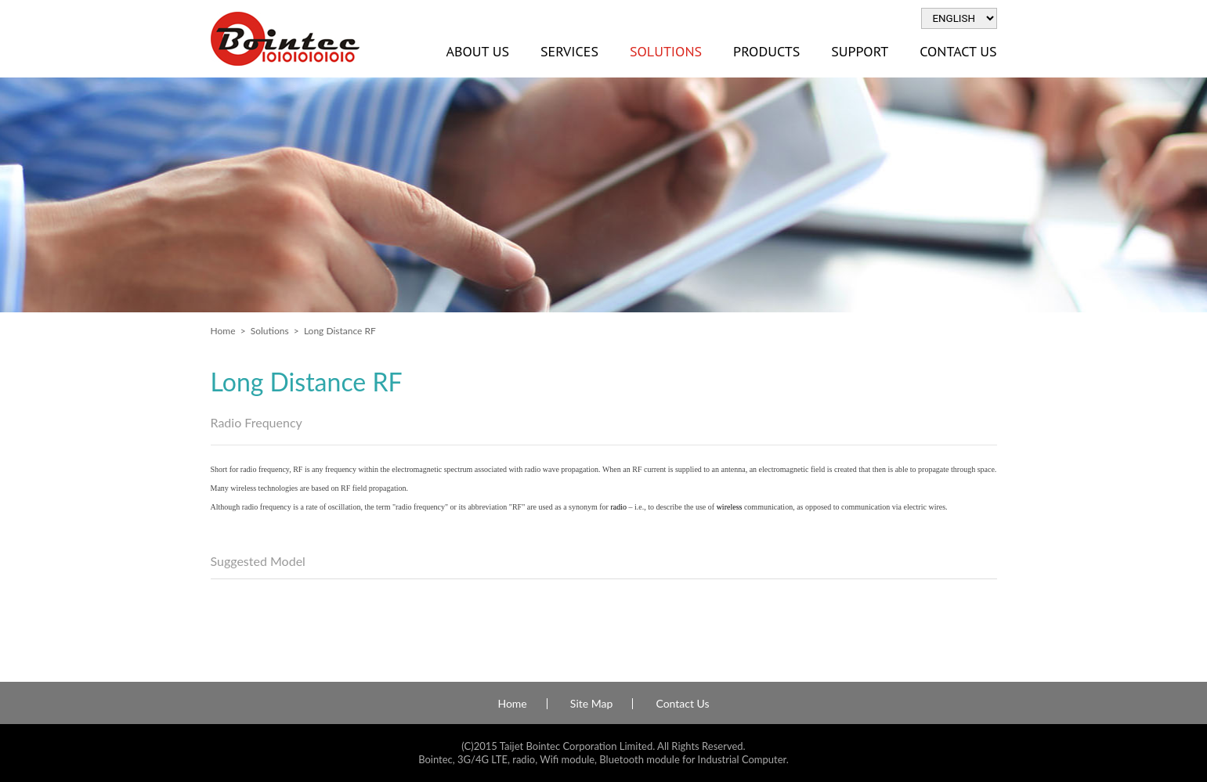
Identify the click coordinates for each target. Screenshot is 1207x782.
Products (766, 51)
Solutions (666, 51)
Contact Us (958, 51)
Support (859, 51)
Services (569, 51)
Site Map (591, 703)
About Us (477, 51)
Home (223, 331)
